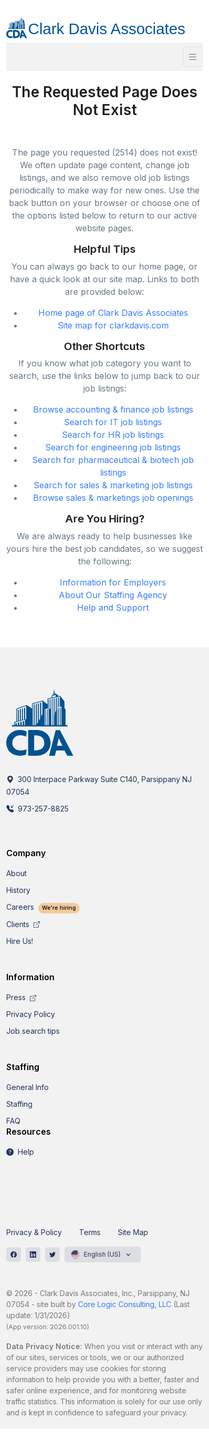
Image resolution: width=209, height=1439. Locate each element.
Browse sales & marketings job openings (113, 497)
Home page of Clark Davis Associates (113, 312)
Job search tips (33, 1030)
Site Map (133, 1232)
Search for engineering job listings (113, 447)
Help (20, 1151)
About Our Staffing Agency (113, 595)
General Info (27, 1087)
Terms (90, 1232)
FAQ (13, 1120)
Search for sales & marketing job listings (113, 485)
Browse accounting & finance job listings (113, 409)
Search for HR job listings (113, 434)
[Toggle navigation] (193, 57)
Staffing (19, 1103)
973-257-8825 (37, 808)
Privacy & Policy (34, 1232)
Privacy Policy (30, 1014)
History (18, 890)
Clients (23, 924)
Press (21, 997)
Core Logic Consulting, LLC (124, 1304)
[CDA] (104, 23)
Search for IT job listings (113, 422)
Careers (43, 906)
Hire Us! (19, 941)
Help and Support (113, 607)
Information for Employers (113, 582)
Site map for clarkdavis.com (113, 325)
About (16, 873)
